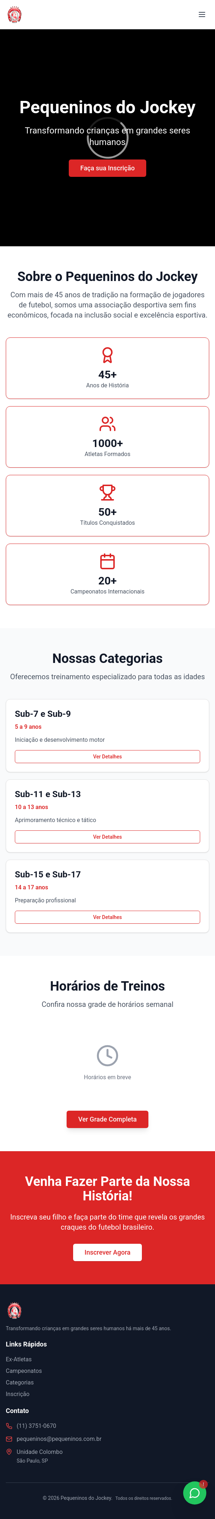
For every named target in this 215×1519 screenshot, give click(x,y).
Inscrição (17, 1394)
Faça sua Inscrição (107, 168)
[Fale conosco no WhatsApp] (194, 1493)
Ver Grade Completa (107, 1119)
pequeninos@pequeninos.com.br (59, 1438)
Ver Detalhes (107, 757)
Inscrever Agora (108, 1252)
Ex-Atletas (19, 1359)
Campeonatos (24, 1370)
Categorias (20, 1382)
